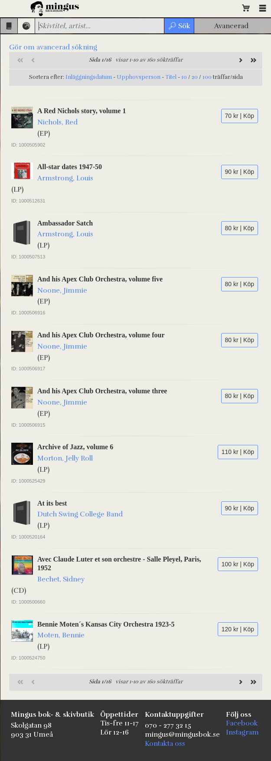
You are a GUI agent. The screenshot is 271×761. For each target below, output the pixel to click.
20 (195, 77)
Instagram (242, 732)
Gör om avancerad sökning (53, 47)
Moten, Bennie (61, 635)
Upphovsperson (138, 77)
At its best (52, 503)
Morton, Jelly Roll (65, 458)
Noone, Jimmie (62, 290)
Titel (170, 77)
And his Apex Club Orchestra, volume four (101, 335)
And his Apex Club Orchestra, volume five (100, 279)
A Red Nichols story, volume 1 (81, 110)
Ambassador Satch (65, 223)
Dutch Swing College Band (80, 514)
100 (207, 77)
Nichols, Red (57, 122)
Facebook (242, 723)
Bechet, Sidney (61, 579)
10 (184, 77)
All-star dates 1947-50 (69, 166)
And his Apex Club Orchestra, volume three (102, 391)
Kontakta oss (165, 743)
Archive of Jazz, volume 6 (75, 447)
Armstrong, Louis (65, 178)
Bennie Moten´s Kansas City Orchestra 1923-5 (106, 624)
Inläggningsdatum (88, 77)
